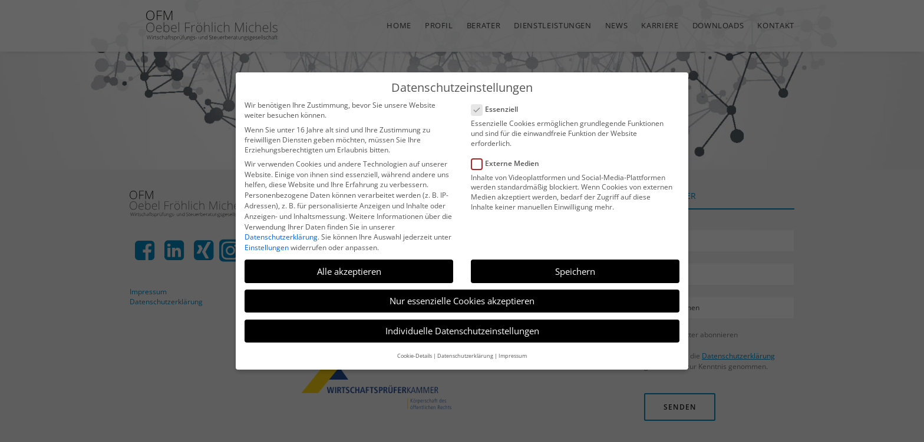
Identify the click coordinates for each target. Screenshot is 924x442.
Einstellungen (267, 247)
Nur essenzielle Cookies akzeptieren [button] (462, 301)
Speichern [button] (575, 271)
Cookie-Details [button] (414, 356)
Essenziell (498, 109)
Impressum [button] (513, 356)
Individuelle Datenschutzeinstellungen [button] (462, 331)
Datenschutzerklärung (281, 237)
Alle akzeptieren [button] (349, 271)
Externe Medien (509, 163)
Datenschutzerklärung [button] (465, 356)
